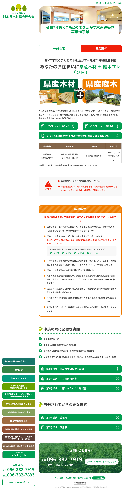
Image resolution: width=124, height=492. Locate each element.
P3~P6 (68, 260)
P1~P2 (56, 260)
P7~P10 (80, 260)
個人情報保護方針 (80, 483)
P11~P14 (94, 260)
